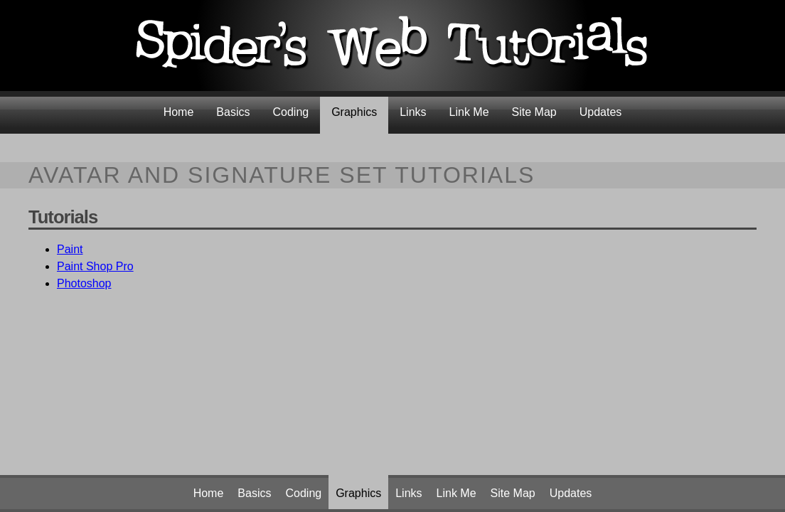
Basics (233, 112)
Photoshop (84, 283)
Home (179, 112)
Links (413, 112)
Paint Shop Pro (95, 266)
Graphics (354, 112)
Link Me (469, 112)
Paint (69, 249)
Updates (601, 112)
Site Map (534, 112)
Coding (290, 112)
